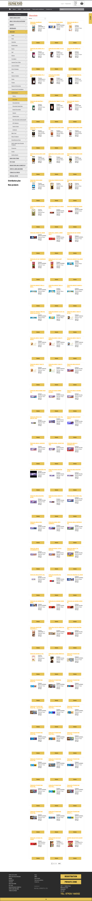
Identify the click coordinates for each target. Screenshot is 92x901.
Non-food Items (14, 158)
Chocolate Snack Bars (18, 106)
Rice (13, 72)
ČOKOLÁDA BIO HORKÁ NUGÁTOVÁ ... (54, 75)
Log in (62, 3)
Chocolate (15, 99)
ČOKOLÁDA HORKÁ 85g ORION (37, 232)
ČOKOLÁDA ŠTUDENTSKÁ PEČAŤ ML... (36, 707)
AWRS (19, 9)
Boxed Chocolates (17, 109)
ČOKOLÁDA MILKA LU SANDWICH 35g (72, 444)
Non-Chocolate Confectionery (19, 119)
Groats (13, 151)
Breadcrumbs (15, 45)
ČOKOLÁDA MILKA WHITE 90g (37, 575)
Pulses (13, 82)
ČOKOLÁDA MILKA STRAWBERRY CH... (35, 549)
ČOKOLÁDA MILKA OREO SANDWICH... (54, 522)
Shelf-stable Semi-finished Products (18, 144)
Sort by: (30, 18)
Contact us (49, 9)
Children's (15, 130)
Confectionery (15, 92)
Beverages (13, 28)
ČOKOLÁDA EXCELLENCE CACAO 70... (36, 128)
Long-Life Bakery (15, 65)
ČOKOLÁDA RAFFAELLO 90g (36, 653)
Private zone (71, 882)
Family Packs (16, 126)
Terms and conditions (38, 9)
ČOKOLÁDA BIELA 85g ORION (56, 22)
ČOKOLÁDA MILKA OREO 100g (74, 496)
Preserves (14, 148)
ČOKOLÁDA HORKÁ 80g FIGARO (74, 206)
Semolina (14, 42)
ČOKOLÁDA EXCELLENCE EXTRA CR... (36, 180)
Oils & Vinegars (15, 69)
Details (38, 42)
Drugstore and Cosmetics (17, 165)
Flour (13, 38)
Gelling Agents (15, 155)
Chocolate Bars (16, 103)
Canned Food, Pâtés (16, 62)
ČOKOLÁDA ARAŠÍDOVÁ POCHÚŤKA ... (36, 23)
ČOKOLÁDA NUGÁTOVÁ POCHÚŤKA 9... (35, 628)
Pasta (13, 79)
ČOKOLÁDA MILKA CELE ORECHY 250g (36, 417)
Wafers (14, 96)
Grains (13, 49)
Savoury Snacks (15, 76)
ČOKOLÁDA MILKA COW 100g (56, 417)
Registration (68, 3)
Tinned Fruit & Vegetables (17, 89)
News (14, 9)
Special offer (14, 176)
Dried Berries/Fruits (16, 140)
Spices (13, 55)
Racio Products (15, 136)
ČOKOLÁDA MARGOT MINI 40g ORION (37, 312)
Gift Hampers (16, 123)
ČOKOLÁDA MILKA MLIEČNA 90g (38, 469)
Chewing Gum (16, 116)
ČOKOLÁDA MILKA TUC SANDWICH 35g (72, 549)
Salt (12, 52)
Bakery (12, 25)
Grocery (12, 32)
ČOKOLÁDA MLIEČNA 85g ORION (75, 575)
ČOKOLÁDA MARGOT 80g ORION (75, 259)
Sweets (14, 113)
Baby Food (14, 133)
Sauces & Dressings (16, 86)
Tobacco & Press (15, 172)
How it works (26, 9)
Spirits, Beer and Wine (16, 169)
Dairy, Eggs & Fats (15, 18)
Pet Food (12, 162)
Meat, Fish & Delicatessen (17, 21)
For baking (14, 59)
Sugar (13, 35)
